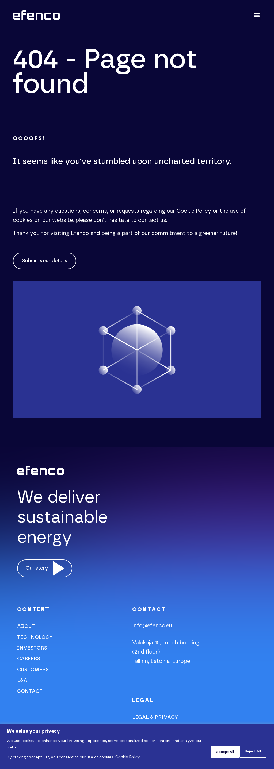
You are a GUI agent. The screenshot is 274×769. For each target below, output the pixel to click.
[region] (137, 746)
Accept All (250, 751)
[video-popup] (47, 571)
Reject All (214, 751)
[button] (256, 15)
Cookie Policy (127, 757)
